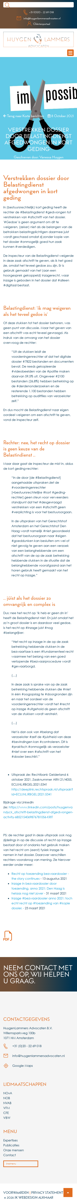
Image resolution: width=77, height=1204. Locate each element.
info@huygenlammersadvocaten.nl (38, 18)
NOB (6, 1098)
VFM (6, 1108)
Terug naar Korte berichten (23, 115)
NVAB (7, 1103)
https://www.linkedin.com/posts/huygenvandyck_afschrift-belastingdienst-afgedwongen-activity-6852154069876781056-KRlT (38, 812)
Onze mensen (13, 1150)
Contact (9, 1155)
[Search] (42, 4)
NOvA (7, 1093)
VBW (6, 1118)
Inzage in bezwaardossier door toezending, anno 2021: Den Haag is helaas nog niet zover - (38, 888)
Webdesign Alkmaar (35, 1197)
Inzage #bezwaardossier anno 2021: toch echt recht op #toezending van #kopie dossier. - (41, 903)
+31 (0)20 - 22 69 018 (38, 12)
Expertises (10, 1140)
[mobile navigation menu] (70, 52)
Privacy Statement (47, 1192)
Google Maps (18, 1065)
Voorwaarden (16, 1192)
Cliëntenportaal (38, 24)
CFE (6, 1113)
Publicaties (11, 1145)
